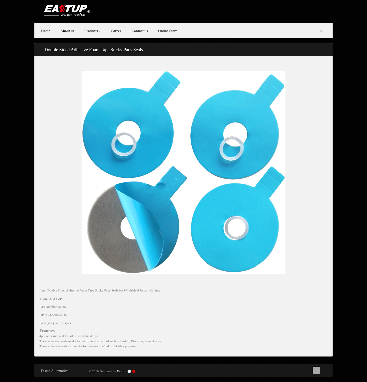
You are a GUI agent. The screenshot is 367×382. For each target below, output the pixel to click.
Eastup (121, 371)
